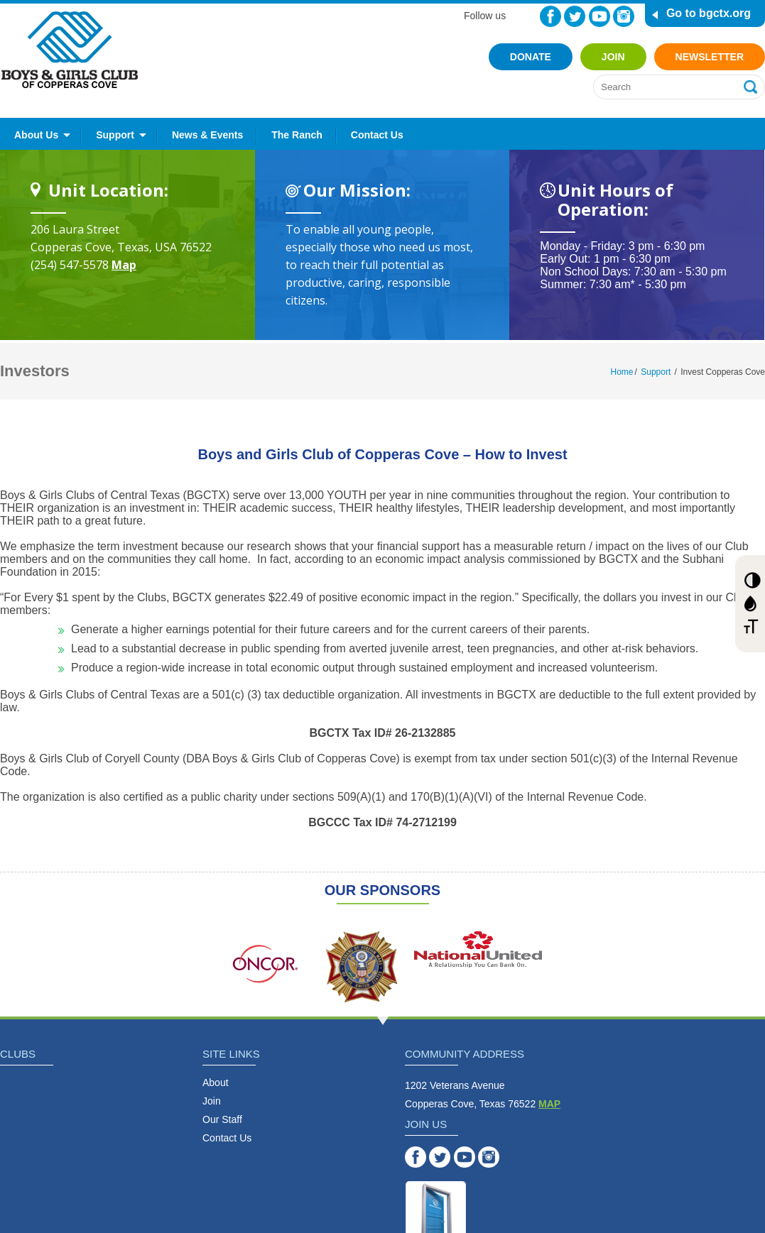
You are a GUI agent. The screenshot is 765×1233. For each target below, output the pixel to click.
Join (613, 56)
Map (124, 265)
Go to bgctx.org (708, 13)
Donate (530, 56)
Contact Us (377, 135)
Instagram (623, 16)
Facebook (550, 16)
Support (115, 135)
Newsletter (710, 56)
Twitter (574, 16)
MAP (549, 1103)
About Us (36, 135)
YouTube (599, 16)
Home (622, 372)
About (215, 1082)
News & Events (207, 135)
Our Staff (222, 1119)
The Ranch (296, 135)
